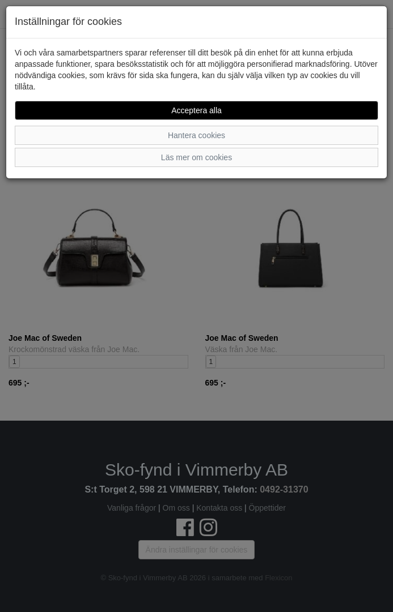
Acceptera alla (196, 110)
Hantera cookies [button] (196, 135)
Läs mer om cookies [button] (196, 157)
